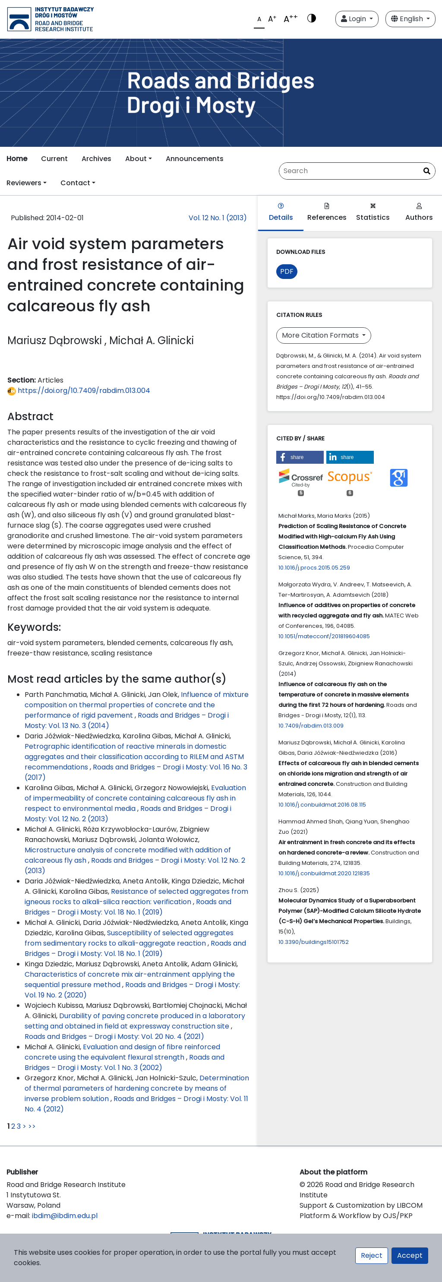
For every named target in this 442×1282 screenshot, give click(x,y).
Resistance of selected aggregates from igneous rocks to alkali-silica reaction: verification (136, 896)
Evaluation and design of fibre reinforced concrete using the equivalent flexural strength (122, 1052)
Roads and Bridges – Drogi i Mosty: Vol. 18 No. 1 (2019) (128, 907)
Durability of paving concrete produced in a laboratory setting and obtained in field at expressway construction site (135, 1021)
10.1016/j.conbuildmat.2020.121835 (324, 873)
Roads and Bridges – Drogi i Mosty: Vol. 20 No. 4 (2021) (114, 1036)
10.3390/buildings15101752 (313, 942)
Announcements (195, 159)
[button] (300, 457)
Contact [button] (75, 183)
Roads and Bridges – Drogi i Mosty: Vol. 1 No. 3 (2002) (124, 1062)
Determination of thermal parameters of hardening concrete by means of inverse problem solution (137, 1088)
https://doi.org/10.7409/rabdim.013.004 (78, 391)
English (408, 19)
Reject (371, 1255)
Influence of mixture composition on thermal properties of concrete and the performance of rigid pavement (137, 705)
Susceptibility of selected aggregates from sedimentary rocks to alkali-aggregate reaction (129, 938)
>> (32, 1126)
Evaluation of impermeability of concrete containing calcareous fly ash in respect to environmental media (135, 798)
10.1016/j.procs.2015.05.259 (314, 567)
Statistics (373, 212)
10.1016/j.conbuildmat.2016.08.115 (322, 805)
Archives (96, 159)
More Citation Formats (321, 335)
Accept (410, 1255)
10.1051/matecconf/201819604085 (324, 636)
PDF (287, 271)
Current (54, 159)
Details (281, 212)
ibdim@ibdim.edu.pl (65, 1216)
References (327, 212)
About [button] (136, 159)
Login (354, 19)
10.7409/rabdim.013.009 (311, 726)
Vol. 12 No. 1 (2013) (218, 218)
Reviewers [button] (23, 183)
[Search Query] (357, 171)
